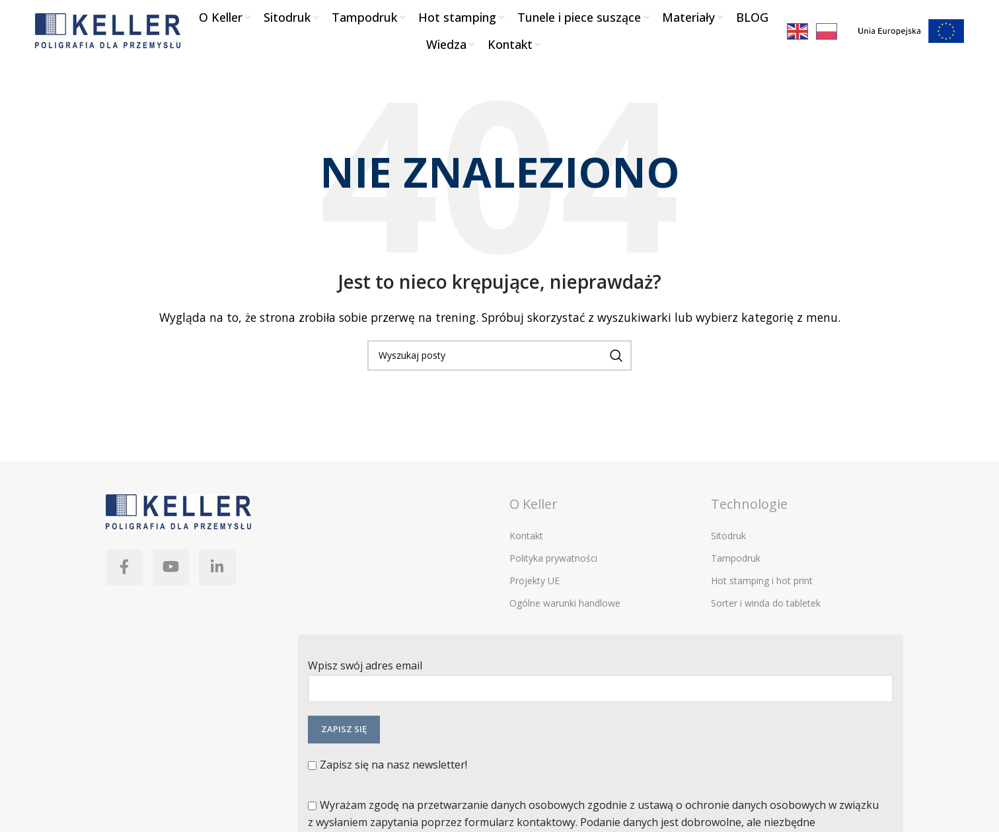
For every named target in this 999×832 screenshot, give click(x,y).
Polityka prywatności (553, 562)
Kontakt (526, 540)
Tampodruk (735, 562)
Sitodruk (728, 540)
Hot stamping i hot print (762, 585)
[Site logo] (107, 31)
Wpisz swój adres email (601, 681)
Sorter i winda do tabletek (766, 607)
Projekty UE (534, 585)
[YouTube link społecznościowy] (175, 573)
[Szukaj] (499, 359)
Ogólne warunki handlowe (564, 607)
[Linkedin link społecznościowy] (224, 573)
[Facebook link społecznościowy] (125, 573)
